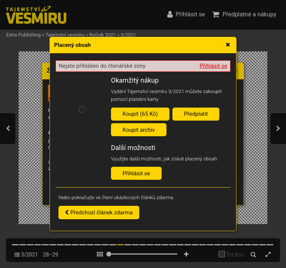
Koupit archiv (139, 130)
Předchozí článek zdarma (99, 212)
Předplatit (196, 114)
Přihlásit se (213, 66)
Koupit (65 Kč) (140, 114)
